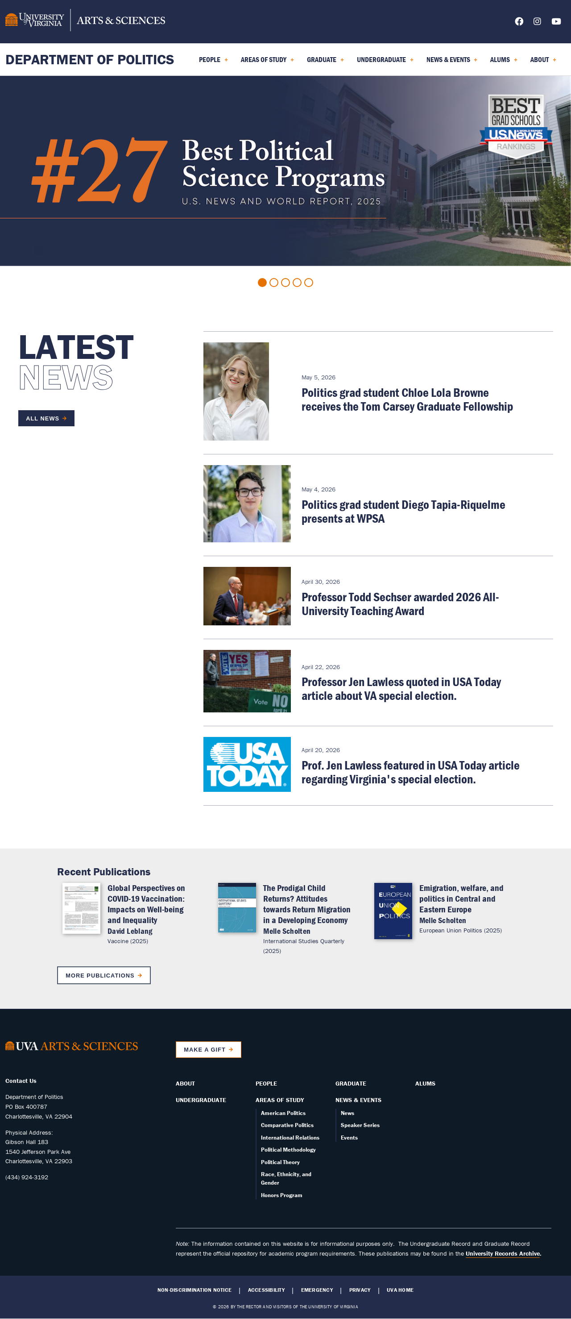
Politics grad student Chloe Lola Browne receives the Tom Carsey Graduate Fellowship (407, 399)
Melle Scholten (286, 931)
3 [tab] (285, 282)
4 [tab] (297, 282)
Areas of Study (280, 1100)
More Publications (100, 975)
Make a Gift (205, 1049)
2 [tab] (273, 282)
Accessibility (266, 1290)
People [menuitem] (213, 62)
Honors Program (281, 1195)
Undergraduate (201, 1100)
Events (349, 1137)
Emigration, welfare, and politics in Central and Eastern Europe (461, 898)
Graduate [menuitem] (325, 62)
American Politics (283, 1113)
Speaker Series (360, 1125)
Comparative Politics (287, 1125)
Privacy (360, 1290)
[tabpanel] (285, 171)
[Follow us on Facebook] (519, 23)
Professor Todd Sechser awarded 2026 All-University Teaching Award (400, 603)
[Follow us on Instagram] (537, 23)
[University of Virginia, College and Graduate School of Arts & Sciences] (85, 21)
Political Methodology (288, 1149)
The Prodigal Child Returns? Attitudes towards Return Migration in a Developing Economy (307, 903)
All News (42, 418)
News (347, 1113)
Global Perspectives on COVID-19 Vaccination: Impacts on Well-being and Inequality (146, 903)
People (266, 1083)
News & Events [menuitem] (452, 62)
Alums (425, 1083)
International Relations (290, 1137)
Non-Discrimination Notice (194, 1290)
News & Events (358, 1100)
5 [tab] (308, 282)
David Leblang (130, 931)
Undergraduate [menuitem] (385, 62)
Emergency (317, 1290)
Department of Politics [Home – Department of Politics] (89, 59)
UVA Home (400, 1290)
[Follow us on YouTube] (556, 23)
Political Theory (280, 1162)
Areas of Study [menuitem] (267, 62)
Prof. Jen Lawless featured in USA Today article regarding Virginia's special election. (411, 771)
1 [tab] (262, 282)
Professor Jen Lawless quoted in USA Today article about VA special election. (401, 688)
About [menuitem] (543, 62)
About (185, 1083)
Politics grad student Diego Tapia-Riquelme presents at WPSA (403, 511)
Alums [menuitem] (504, 62)
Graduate (350, 1083)
